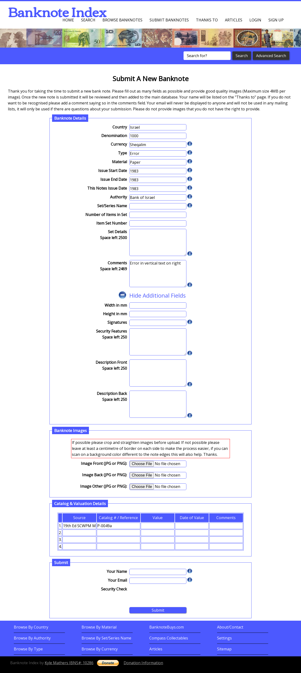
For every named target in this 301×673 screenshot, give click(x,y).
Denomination (114, 135)
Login (255, 20)
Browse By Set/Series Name (106, 638)
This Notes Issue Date (107, 188)
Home (68, 20)
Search (88, 20)
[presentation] (165, 595)
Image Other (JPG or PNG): (103, 486)
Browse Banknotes (122, 20)
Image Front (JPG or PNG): (104, 463)
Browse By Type (28, 649)
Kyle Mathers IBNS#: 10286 (69, 662)
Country (119, 127)
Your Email (117, 580)
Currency (119, 144)
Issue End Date (113, 179)
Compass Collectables (168, 638)
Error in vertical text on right (157, 273)
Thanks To (207, 20)
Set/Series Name (112, 205)
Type (122, 153)
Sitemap (224, 649)
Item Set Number (111, 223)
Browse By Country (31, 627)
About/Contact (230, 627)
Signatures (117, 322)
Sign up (276, 20)
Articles (233, 20)
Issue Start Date (112, 170)
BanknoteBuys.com (166, 627)
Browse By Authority (32, 638)
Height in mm (115, 313)
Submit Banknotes (169, 20)
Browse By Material (99, 627)
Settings (224, 638)
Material (119, 161)
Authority (118, 197)
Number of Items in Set (106, 214)
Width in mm (116, 305)
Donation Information (143, 662)
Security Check (114, 589)
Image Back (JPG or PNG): (104, 474)
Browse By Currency (100, 649)
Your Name (117, 571)
